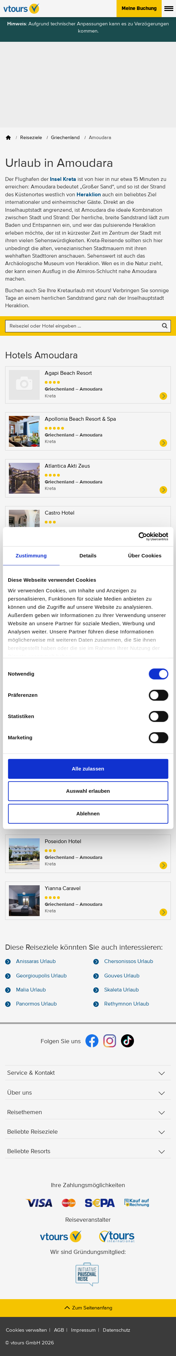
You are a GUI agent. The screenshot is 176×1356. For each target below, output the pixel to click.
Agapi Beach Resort (68, 373)
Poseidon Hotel (63, 842)
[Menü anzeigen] (169, 8)
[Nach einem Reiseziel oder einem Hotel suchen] (88, 326)
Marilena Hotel (62, 748)
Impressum (83, 1330)
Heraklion (89, 195)
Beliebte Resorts (86, 1151)
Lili (48, 701)
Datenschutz (116, 1330)
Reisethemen (86, 1112)
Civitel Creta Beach (68, 560)
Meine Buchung (139, 8)
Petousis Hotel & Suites (72, 795)
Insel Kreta (63, 179)
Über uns (86, 1093)
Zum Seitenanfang (88, 1307)
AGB (59, 1330)
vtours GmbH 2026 (32, 1342)
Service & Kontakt (86, 1073)
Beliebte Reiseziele (86, 1132)
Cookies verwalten (26, 1330)
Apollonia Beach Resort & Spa (80, 419)
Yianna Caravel (63, 888)
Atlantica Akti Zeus (67, 466)
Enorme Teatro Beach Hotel (77, 607)
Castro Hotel (60, 513)
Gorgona (55, 654)
